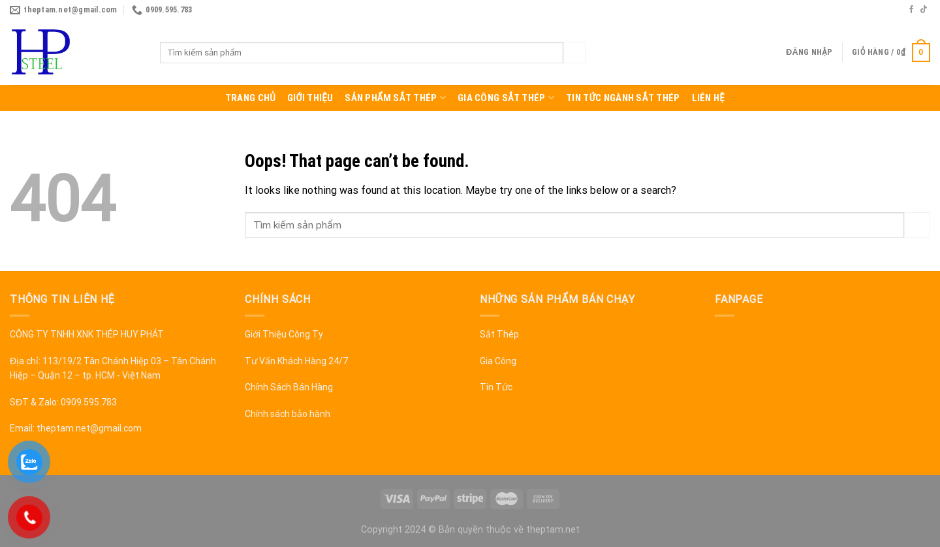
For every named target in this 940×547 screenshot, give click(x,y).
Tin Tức (496, 387)
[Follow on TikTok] (924, 9)
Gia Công (498, 361)
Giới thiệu (310, 98)
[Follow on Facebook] (911, 9)
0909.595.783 (89, 402)
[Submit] (574, 53)
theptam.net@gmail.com (89, 428)
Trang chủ (250, 98)
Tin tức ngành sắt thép (623, 98)
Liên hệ (708, 98)
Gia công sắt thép (506, 97)
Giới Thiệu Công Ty (284, 334)
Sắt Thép (499, 334)
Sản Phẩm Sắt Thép (395, 97)
